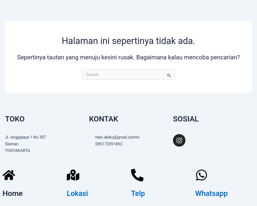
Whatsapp (212, 193)
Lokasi (78, 193)
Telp (138, 193)
